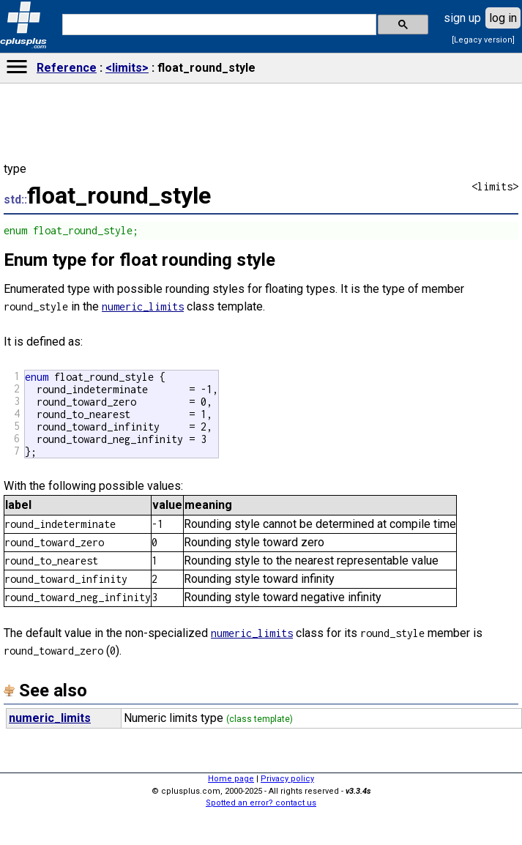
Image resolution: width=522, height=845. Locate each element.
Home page (231, 778)
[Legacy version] (483, 40)
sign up (462, 18)
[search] (218, 24)
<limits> (127, 68)
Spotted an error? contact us (261, 803)
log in (503, 18)
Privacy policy (287, 778)
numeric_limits (143, 306)
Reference (67, 68)
